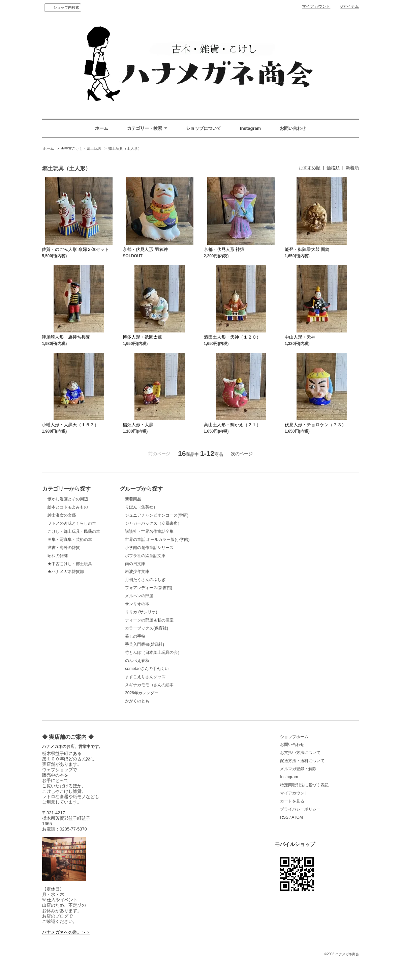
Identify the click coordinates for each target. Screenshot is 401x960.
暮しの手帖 (135, 636)
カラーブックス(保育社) (146, 628)
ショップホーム (294, 736)
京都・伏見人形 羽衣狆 (145, 249)
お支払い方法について (300, 752)
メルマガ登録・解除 (298, 768)
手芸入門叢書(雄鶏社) (144, 644)
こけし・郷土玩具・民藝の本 (74, 531)
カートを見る (292, 801)
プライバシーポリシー (300, 809)
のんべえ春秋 (137, 660)
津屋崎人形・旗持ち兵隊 (66, 337)
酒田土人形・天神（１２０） (232, 337)
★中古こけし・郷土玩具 (81, 148)
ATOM (297, 817)
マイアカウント (316, 6)
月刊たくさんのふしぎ (145, 579)
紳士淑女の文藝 (62, 515)
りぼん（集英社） (141, 507)
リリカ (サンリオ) (141, 612)
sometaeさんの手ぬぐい (147, 668)
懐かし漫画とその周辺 (68, 499)
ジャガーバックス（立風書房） (153, 523)
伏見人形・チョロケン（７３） (315, 424)
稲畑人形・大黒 (138, 424)
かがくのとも (137, 701)
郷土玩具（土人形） (125, 148)
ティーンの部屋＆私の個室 (149, 620)
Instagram (250, 128)
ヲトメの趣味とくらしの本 (72, 523)
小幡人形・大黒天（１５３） (70, 424)
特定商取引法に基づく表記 (304, 785)
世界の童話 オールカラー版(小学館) (157, 539)
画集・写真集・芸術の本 (70, 539)
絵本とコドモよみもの (68, 507)
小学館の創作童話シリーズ (149, 547)
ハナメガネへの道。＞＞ (66, 932)
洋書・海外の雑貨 (64, 547)
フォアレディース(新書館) (148, 587)
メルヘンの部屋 (139, 595)
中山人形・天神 (300, 337)
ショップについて (203, 128)
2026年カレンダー (141, 693)
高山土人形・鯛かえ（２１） (232, 424)
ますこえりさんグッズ (145, 676)
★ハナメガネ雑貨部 (66, 571)
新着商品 (133, 499)
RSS (284, 817)
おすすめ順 (309, 167)
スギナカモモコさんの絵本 (149, 684)
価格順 (333, 167)
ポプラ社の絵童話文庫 (145, 555)
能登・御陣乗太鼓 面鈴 (307, 249)
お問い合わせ (293, 128)
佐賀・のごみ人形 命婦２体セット (75, 249)
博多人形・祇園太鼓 (142, 337)
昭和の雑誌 (58, 555)
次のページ (242, 453)
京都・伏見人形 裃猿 (224, 249)
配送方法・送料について (302, 760)
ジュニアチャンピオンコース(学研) (156, 515)
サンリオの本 (137, 604)
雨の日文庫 (135, 563)
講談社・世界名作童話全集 (149, 531)
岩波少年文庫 (137, 571)
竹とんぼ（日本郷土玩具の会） (153, 652)
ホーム (101, 128)
